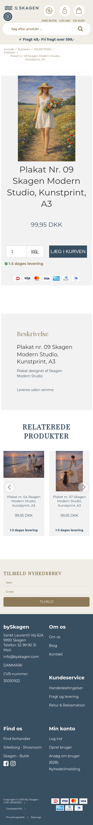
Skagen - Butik (16, 756)
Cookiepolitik (14, 808)
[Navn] (46, 582)
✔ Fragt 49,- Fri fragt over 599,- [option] (46, 39)
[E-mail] (46, 591)
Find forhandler (17, 739)
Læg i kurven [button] (68, 251)
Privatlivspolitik (15, 817)
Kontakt (56, 654)
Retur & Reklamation (67, 705)
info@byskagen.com (21, 656)
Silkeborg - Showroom (22, 747)
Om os (55, 637)
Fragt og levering (64, 696)
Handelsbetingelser (66, 688)
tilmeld (46, 601)
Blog (53, 645)
